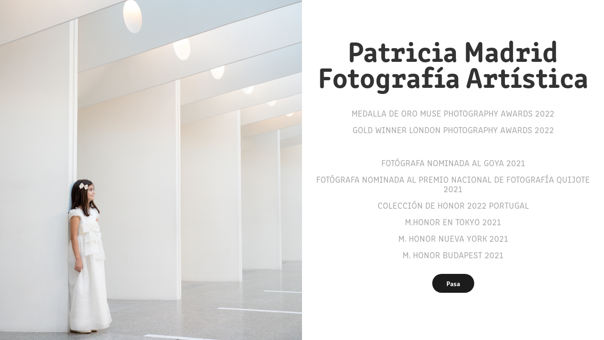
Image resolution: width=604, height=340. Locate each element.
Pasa (453, 283)
